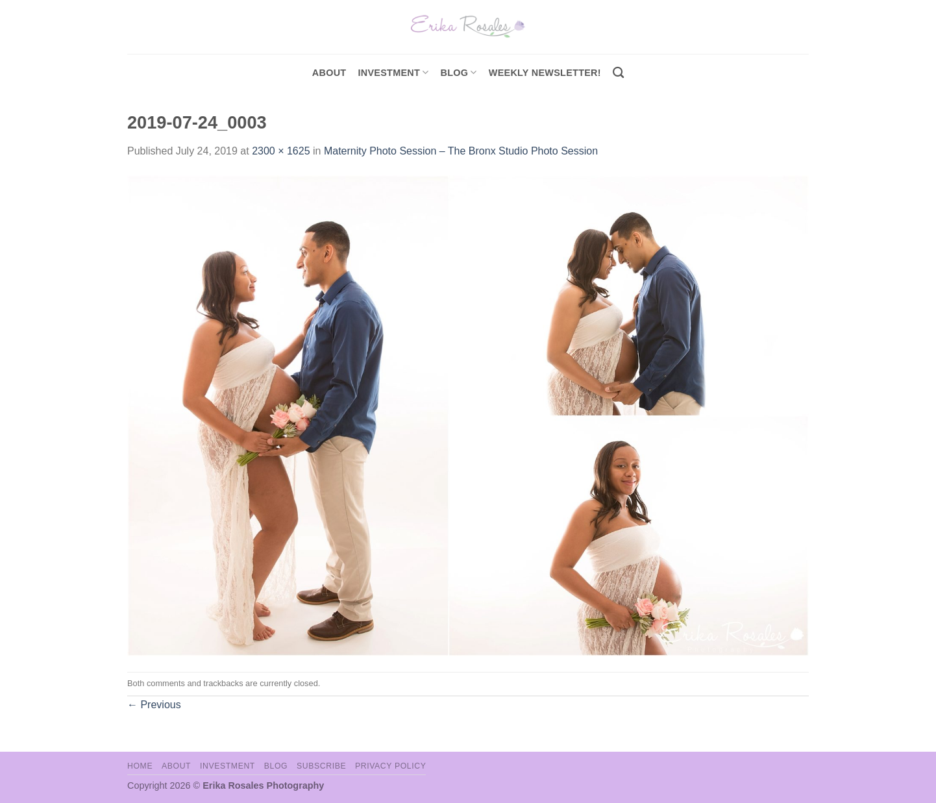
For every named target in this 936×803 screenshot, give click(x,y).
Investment (227, 766)
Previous (154, 704)
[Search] (618, 73)
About (329, 73)
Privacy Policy (390, 766)
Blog (459, 72)
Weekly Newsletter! (545, 73)
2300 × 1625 (281, 150)
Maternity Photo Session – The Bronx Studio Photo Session (461, 150)
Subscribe (321, 766)
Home (140, 766)
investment (393, 72)
